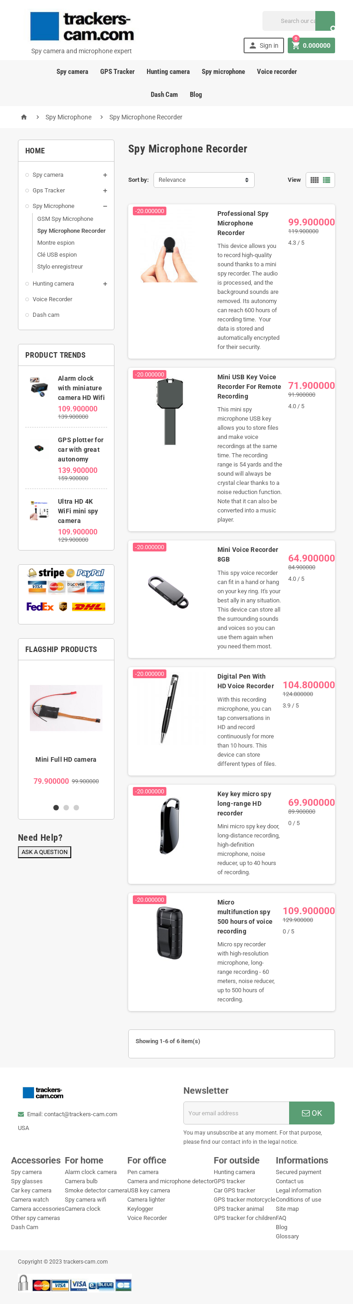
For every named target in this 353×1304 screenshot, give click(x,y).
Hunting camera (168, 71)
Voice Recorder (52, 299)
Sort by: (138, 179)
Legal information (298, 1190)
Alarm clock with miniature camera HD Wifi (81, 388)
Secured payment (298, 1172)
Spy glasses (27, 1181)
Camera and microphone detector (170, 1181)
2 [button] (66, 807)
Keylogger (140, 1208)
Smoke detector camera (96, 1190)
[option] (66, 731)
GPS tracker (229, 1181)
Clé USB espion (57, 254)
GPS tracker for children (245, 1217)
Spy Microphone (53, 205)
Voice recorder (277, 71)
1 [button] (56, 807)
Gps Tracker (49, 190)
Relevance (172, 179)
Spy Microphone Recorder (71, 230)
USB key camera (148, 1190)
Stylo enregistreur (60, 266)
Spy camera (72, 71)
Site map (287, 1208)
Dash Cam (164, 94)
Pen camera (143, 1172)
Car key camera (31, 1190)
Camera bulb (81, 1181)
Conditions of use (298, 1199)
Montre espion (55, 242)
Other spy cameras (35, 1217)
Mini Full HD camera (66, 759)
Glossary (287, 1236)
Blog (196, 94)
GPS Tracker (117, 71)
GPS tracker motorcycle (244, 1199)
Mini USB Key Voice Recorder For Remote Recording (249, 386)
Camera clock (83, 1208)
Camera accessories (38, 1208)
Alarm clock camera (91, 1172)
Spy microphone (223, 71)
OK (312, 1113)
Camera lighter (146, 1199)
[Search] (298, 21)
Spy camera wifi (85, 1199)
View (294, 179)
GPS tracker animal (239, 1208)
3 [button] (76, 807)
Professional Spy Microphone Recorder (243, 223)
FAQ (281, 1217)
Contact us (290, 1181)
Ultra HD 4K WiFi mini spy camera (78, 511)
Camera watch (30, 1199)
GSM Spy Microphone (65, 218)
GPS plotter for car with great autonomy (80, 449)
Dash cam (46, 314)
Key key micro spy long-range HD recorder (244, 803)
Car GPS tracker (234, 1190)
